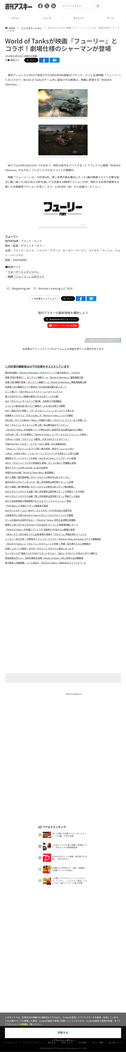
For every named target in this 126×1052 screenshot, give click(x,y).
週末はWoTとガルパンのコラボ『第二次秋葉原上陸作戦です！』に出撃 (39, 482)
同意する (63, 1032)
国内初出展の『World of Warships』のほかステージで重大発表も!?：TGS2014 (42, 372)
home (10, 27)
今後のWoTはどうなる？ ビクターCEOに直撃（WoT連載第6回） (36, 444)
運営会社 (52, 1009)
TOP (16, 18)
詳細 (24, 1024)
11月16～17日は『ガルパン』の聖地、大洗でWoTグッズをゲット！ (37, 439)
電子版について (116, 1009)
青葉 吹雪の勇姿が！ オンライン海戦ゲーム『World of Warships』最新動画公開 (44, 377)
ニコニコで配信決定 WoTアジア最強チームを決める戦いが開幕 (35, 406)
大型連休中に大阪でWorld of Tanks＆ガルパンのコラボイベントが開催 (39, 515)
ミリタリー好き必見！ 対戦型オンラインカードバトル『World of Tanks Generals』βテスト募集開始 (53, 539)
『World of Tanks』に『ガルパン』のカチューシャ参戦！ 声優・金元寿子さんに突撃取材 (48, 544)
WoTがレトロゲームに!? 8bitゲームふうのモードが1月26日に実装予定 (38, 510)
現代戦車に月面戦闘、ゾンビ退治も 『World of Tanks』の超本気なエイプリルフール (45, 563)
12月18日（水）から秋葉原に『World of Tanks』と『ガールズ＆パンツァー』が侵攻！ (46, 434)
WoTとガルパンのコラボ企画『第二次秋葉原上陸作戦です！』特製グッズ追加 (42, 496)
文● (7, 60)
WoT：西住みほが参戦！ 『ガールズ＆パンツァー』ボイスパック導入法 (39, 411)
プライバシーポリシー (32, 1009)
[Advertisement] (63, 599)
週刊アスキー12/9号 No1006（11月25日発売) (26, 468)
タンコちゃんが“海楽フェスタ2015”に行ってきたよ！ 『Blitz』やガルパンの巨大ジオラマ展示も (51, 553)
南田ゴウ (14, 60)
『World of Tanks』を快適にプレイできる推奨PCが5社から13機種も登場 (40, 529)
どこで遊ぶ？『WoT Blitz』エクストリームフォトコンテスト (34, 392)
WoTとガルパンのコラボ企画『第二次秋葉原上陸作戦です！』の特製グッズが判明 (44, 491)
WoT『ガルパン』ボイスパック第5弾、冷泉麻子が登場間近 (33, 401)
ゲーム (58, 997)
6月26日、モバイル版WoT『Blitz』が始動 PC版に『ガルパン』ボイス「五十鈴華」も (45, 420)
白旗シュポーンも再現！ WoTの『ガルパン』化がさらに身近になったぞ (39, 548)
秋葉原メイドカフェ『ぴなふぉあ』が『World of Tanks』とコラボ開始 (39, 415)
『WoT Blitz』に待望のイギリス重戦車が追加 (26, 506)
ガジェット (110, 18)
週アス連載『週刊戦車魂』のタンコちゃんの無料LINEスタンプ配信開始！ (40, 487)
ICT (96, 997)
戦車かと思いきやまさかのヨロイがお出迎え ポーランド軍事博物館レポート (41, 525)
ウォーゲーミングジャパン (23, 272)
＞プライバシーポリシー (63, 1040)
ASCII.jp (48, 1002)
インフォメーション (31, 27)
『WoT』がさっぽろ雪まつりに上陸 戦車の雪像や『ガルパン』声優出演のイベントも (46, 534)
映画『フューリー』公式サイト (26, 276)
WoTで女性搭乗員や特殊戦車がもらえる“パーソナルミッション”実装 (38, 501)
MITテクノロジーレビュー (71, 1002)
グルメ (69, 997)
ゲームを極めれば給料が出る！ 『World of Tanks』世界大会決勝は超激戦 (40, 520)
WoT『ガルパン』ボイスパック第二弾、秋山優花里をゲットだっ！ (37, 425)
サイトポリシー (10, 1009)
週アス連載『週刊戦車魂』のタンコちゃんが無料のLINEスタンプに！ (38, 477)
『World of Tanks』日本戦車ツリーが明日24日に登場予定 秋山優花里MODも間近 (44, 430)
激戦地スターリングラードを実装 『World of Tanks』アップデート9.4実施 (40, 458)
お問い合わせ (67, 1009)
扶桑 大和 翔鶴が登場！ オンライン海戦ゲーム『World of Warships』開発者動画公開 (45, 382)
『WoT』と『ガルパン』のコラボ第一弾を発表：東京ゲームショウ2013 (39, 449)
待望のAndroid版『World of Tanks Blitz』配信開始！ (30, 472)
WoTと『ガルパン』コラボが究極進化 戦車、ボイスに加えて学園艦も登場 (40, 463)
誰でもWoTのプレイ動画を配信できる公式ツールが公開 (31, 396)
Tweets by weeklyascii (73, 694)
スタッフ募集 (97, 1009)
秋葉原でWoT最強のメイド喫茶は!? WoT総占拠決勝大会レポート (35, 387)
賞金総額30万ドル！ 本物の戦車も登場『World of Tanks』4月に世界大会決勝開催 (44, 558)
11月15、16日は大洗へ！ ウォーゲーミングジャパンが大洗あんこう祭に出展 (42, 453)
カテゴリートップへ (102, 340)
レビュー (47, 18)
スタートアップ (83, 997)
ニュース (78, 18)
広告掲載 (82, 1009)
